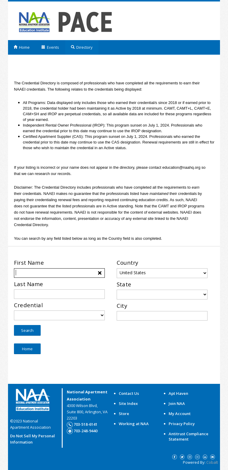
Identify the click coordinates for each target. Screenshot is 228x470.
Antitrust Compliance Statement (188, 436)
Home (21, 47)
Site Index (128, 403)
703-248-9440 (85, 430)
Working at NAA (134, 423)
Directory (82, 47)
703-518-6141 (85, 424)
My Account (180, 413)
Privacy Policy (182, 423)
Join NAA (177, 403)
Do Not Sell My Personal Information (32, 439)
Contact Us (129, 393)
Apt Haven (178, 393)
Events (50, 47)
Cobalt (212, 462)
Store (124, 413)
